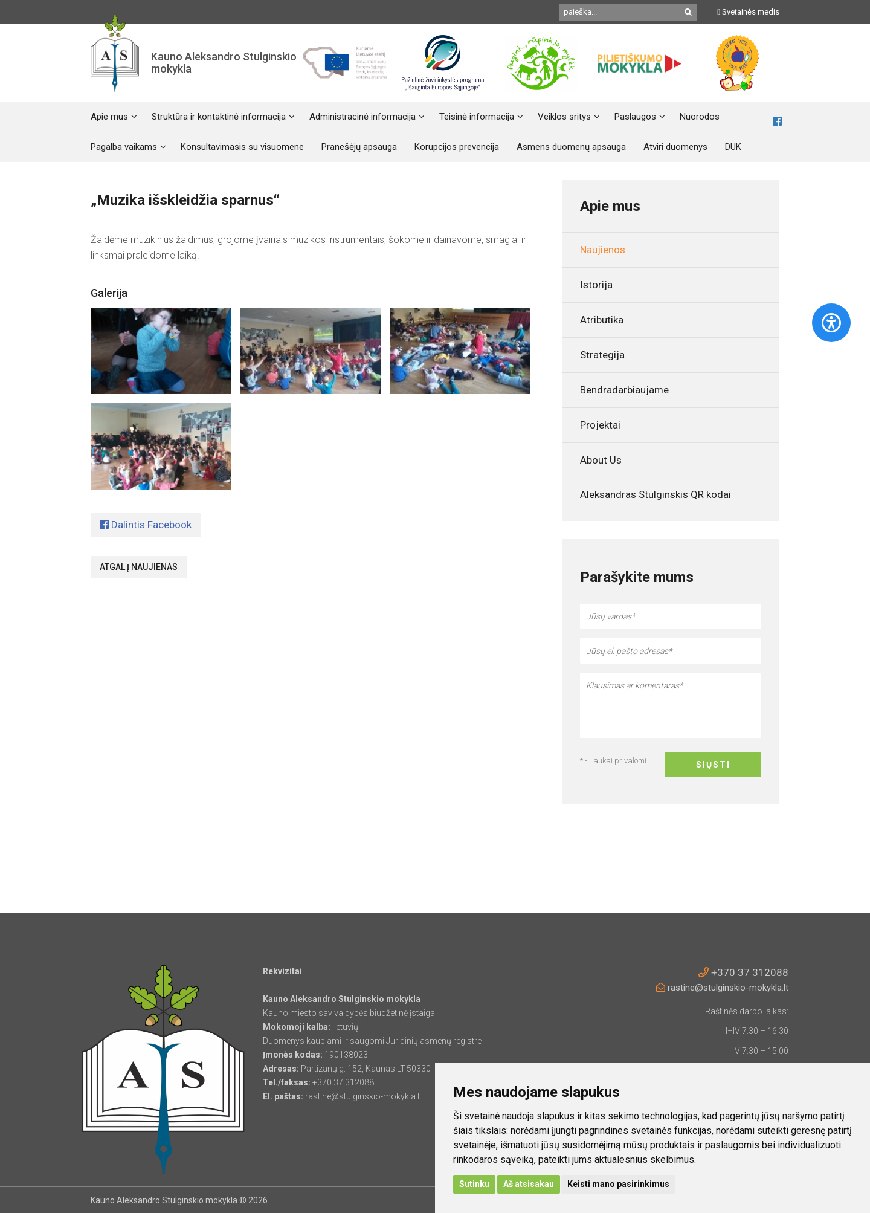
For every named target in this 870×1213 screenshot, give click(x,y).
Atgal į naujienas (139, 567)
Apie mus (109, 116)
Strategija (602, 355)
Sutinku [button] (474, 1184)
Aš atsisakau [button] (528, 1184)
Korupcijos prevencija (456, 146)
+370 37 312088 (743, 972)
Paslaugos (635, 116)
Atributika (602, 320)
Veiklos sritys (564, 116)
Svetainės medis (748, 11)
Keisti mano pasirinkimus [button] (618, 1184)
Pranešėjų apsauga (359, 146)
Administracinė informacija (362, 116)
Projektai (600, 425)
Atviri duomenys (675, 146)
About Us (601, 460)
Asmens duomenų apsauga (571, 146)
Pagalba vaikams (124, 146)
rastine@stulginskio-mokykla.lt (722, 987)
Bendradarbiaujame (624, 390)
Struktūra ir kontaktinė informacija (219, 116)
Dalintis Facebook (146, 525)
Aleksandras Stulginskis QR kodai (655, 494)
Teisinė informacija (476, 116)
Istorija (596, 285)
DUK (733, 146)
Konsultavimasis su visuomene (242, 146)
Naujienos (602, 250)
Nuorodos (700, 116)
